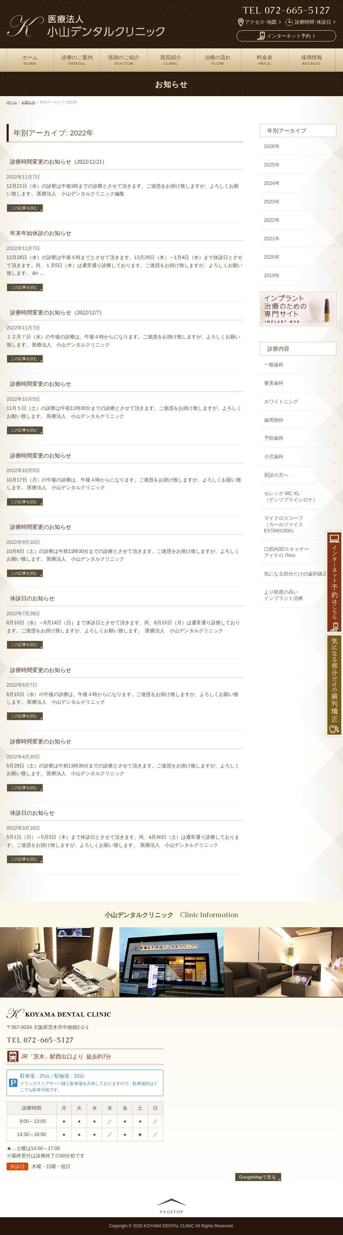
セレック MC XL (291, 497)
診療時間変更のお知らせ (40, 384)
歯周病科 (274, 420)
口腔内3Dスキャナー (286, 552)
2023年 (272, 201)
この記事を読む (24, 208)
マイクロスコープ (298, 524)
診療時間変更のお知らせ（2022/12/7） (57, 312)
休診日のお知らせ (32, 598)
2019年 (272, 275)
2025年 (272, 164)
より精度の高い (283, 595)
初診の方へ (276, 475)
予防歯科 (274, 438)
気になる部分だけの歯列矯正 (295, 574)
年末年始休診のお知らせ (40, 233)
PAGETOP (172, 1211)
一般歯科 (274, 364)
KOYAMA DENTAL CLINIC (169, 1226)
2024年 (272, 183)
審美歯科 (274, 383)
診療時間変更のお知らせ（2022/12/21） (59, 162)
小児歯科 (274, 456)
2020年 (272, 257)
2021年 (272, 238)
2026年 (272, 146)
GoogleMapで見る (257, 1177)
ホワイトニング (281, 401)
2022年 (272, 220)
